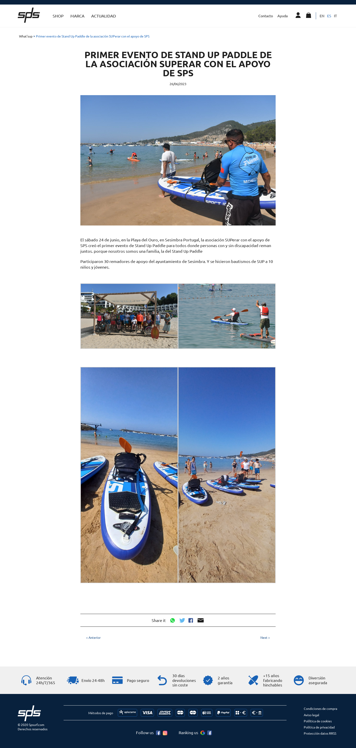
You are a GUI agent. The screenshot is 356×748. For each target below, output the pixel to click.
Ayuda (282, 15)
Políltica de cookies (318, 721)
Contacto (265, 15)
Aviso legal (311, 715)
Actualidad (103, 15)
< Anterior (93, 637)
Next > (265, 637)
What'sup (25, 36)
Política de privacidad (319, 727)
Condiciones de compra (320, 708)
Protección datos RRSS (320, 733)
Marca (77, 15)
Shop (58, 15)
